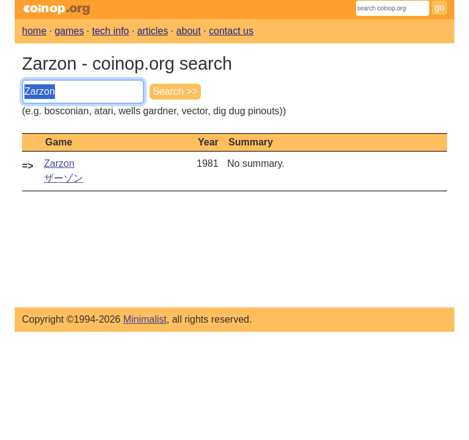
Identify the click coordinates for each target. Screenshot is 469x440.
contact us (231, 31)
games (69, 31)
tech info (110, 31)
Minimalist (145, 319)
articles (153, 31)
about (188, 31)
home (34, 31)
